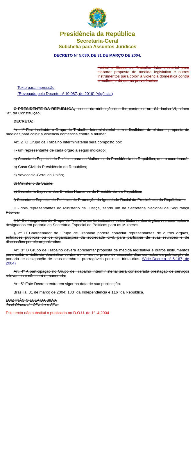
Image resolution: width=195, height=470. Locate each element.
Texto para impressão (35, 87)
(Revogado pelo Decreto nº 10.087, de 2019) (56, 93)
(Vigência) (104, 93)
